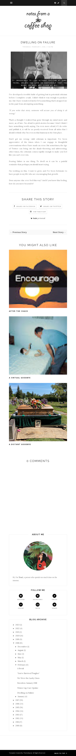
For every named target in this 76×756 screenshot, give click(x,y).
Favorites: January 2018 (27, 683)
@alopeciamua (37, 597)
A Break (20, 668)
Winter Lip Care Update (27, 688)
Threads (54, 597)
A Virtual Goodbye (20, 378)
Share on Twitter (52, 206)
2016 (17, 704)
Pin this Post (39, 212)
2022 (17, 628)
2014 (17, 711)
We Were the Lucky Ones (28, 678)
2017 (17, 700)
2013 (17, 715)
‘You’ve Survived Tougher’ (28, 673)
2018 (17, 643)
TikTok (37, 606)
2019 (17, 639)
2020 (17, 636)
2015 (17, 707)
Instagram (20, 597)
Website (54, 606)
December (22, 646)
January (21, 696)
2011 (17, 722)
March (20, 661)
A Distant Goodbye (20, 444)
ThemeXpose (27, 753)
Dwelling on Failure (25, 693)
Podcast (21, 606)
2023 (17, 625)
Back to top (60, 753)
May (19, 657)
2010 (17, 725)
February (22, 665)
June (20, 654)
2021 (17, 632)
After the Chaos (18, 311)
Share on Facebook (25, 206)
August (20, 650)
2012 (17, 718)
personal (41, 218)
